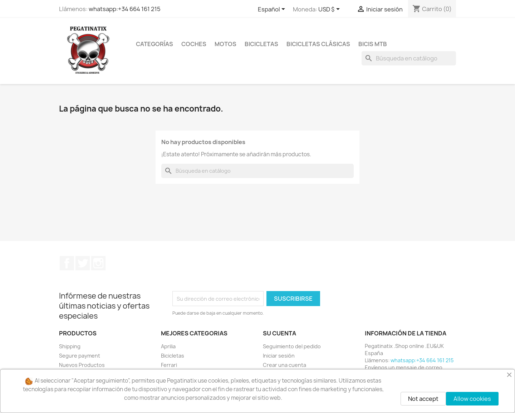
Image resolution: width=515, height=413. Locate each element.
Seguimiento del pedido (292, 346)
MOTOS (225, 44)
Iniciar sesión (279, 355)
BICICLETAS (261, 44)
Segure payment (79, 355)
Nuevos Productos (82, 365)
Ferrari (169, 365)
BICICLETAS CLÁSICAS (318, 44)
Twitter (82, 263)
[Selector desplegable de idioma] (273, 9)
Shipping (69, 346)
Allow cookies (472, 399)
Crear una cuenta (284, 365)
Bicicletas (172, 355)
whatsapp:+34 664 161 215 (125, 9)
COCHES (193, 44)
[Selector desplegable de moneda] (330, 9)
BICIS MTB (372, 44)
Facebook (67, 263)
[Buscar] (409, 58)
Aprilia (168, 346)
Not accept (423, 399)
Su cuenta (279, 333)
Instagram (98, 263)
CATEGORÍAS (154, 44)
